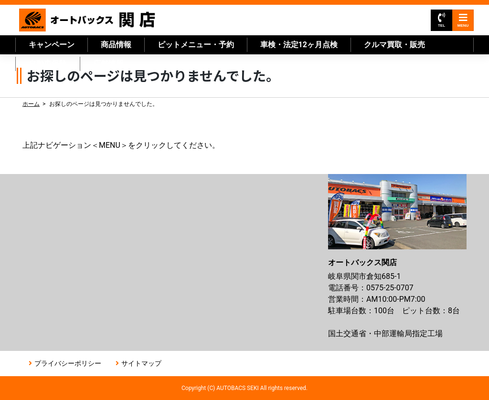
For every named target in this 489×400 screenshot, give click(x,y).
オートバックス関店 (87, 20)
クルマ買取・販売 (394, 44)
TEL (441, 20)
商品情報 (116, 44)
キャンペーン (51, 44)
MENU (463, 20)
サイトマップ (141, 363)
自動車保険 (48, 63)
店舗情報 (108, 63)
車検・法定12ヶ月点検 (299, 44)
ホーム (31, 104)
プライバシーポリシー (67, 363)
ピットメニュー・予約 (196, 44)
